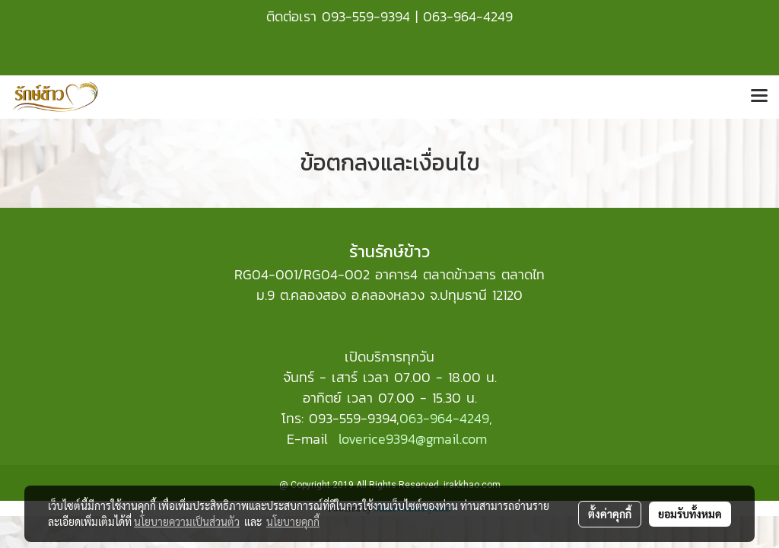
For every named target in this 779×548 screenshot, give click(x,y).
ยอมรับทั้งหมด (690, 514)
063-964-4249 (468, 16)
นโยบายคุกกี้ (293, 521)
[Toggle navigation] (759, 96)
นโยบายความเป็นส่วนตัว (187, 521)
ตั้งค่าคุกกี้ (609, 514)
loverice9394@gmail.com (413, 439)
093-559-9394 (366, 16)
